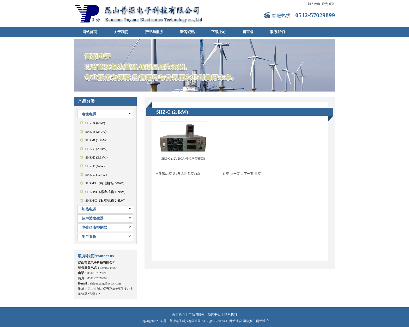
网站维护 (262, 321)
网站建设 (235, 321)
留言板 (248, 32)
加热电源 (89, 209)
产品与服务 (154, 32)
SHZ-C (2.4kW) (96, 149)
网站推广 (249, 321)
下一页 (248, 173)
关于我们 (121, 32)
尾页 (258, 173)
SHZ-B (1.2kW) (96, 140)
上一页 (235, 173)
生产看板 (89, 237)
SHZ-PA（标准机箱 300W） (105, 183)
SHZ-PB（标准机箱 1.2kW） (106, 192)
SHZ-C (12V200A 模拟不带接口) (183, 158)
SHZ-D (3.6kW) (96, 157)
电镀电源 (89, 114)
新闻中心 (214, 314)
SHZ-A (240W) (95, 132)
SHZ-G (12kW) (96, 175)
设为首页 (328, 4)
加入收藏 (314, 4)
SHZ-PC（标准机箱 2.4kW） (106, 200)
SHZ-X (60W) (95, 123)
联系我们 (277, 32)
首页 (226, 173)
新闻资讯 (187, 32)
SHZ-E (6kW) (95, 166)
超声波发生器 (93, 218)
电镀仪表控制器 (94, 227)
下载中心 (218, 32)
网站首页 (89, 32)
